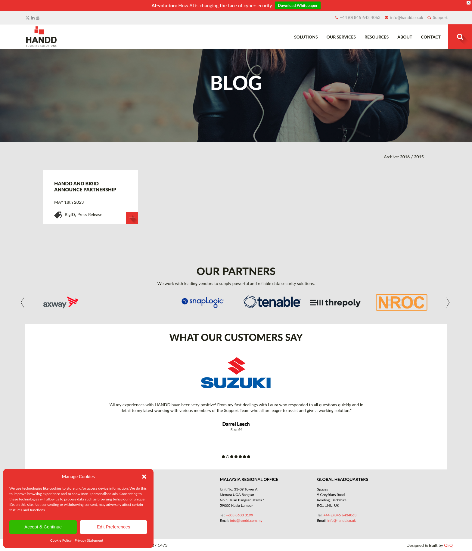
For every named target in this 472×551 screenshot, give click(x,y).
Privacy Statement (89, 540)
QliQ (448, 545)
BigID (70, 214)
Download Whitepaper (298, 5)
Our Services (341, 36)
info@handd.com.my (246, 520)
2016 (405, 156)
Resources (377, 36)
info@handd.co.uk (406, 17)
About (404, 36)
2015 (419, 156)
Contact (431, 36)
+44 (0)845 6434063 (339, 515)
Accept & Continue (43, 526)
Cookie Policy (61, 540)
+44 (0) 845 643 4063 (360, 17)
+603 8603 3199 (239, 515)
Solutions (306, 36)
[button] (144, 477)
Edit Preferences (113, 526)
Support (440, 17)
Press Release (89, 214)
